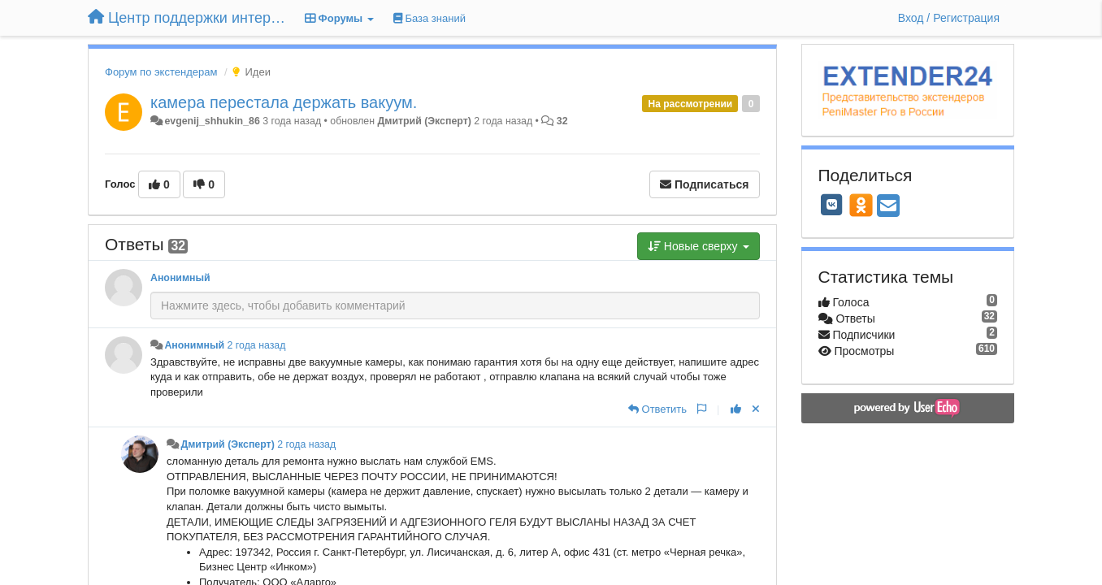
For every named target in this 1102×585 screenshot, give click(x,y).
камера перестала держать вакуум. (283, 102)
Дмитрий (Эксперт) (424, 121)
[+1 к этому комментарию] (736, 409)
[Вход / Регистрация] (949, 18)
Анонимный (180, 278)
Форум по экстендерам (161, 72)
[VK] (832, 205)
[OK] (861, 205)
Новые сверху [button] (698, 246)
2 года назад (257, 345)
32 (562, 121)
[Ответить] (657, 409)
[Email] (888, 207)
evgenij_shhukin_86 (211, 121)
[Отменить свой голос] (756, 409)
